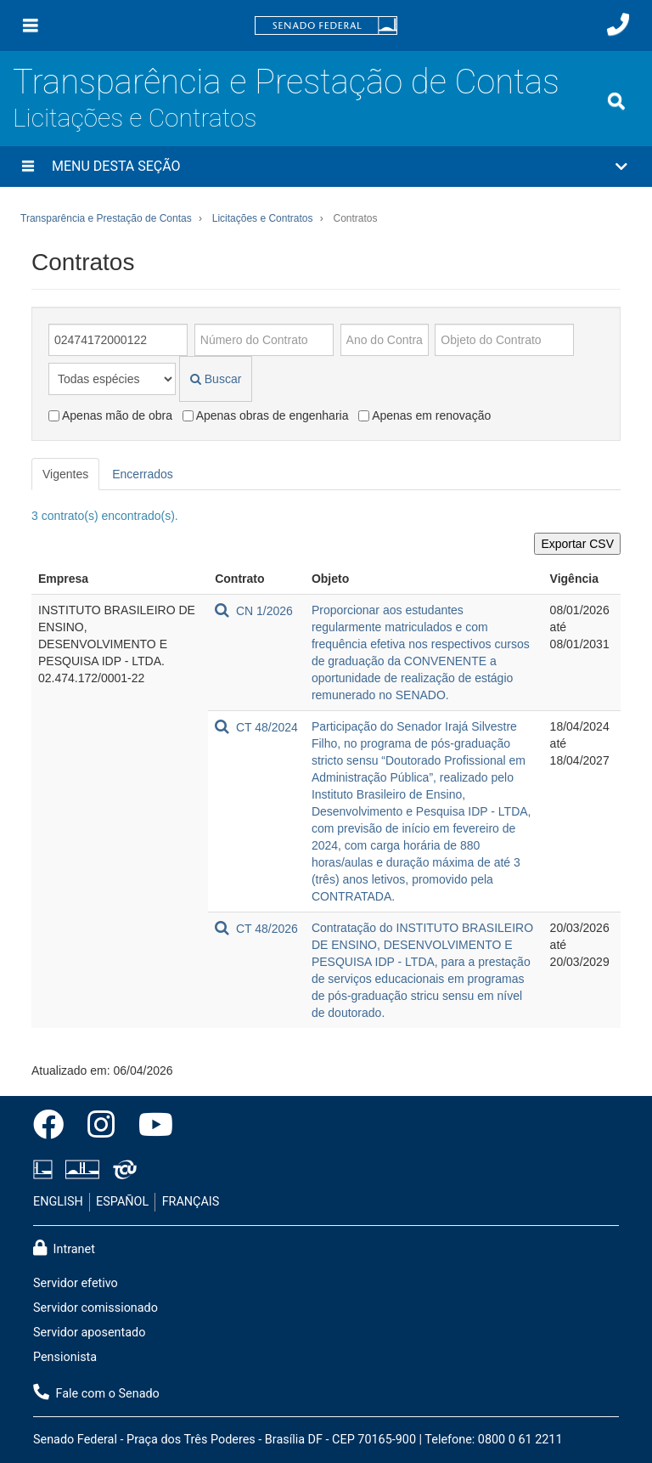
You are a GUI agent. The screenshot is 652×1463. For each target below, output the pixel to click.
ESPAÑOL (122, 1202)
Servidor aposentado (89, 1332)
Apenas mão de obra (110, 415)
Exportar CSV (577, 544)
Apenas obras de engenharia (266, 415)
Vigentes (65, 474)
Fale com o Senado (96, 1392)
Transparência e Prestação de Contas (286, 82)
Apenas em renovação (424, 415)
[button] (326, 166)
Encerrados (142, 474)
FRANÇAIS (191, 1202)
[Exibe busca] (616, 101)
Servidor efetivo (75, 1283)
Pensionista (65, 1357)
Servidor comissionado (95, 1308)
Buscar (215, 379)
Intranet (64, 1248)
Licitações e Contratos (134, 118)
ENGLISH (58, 1202)
